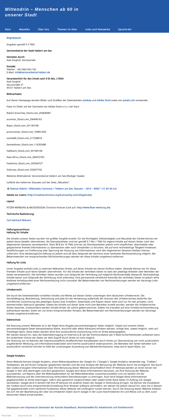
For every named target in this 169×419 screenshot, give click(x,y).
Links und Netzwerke (97, 29)
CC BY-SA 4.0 (109, 188)
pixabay (87, 100)
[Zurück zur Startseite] (84, 9)
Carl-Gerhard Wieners (19, 220)
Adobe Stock (104, 100)
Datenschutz (47, 415)
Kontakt (6, 415)
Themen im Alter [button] (67, 29)
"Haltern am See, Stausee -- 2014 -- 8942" (77, 188)
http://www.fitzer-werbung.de (93, 207)
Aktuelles (24, 29)
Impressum (25, 415)
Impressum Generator (37, 407)
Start (8, 29)
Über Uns (43, 29)
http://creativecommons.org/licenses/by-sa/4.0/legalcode (59, 194)
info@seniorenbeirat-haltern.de (32, 72)
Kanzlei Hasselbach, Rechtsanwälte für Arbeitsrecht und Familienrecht (94, 407)
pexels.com (129, 100)
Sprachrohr (125, 29)
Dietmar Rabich (18, 188)
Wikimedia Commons (40, 188)
